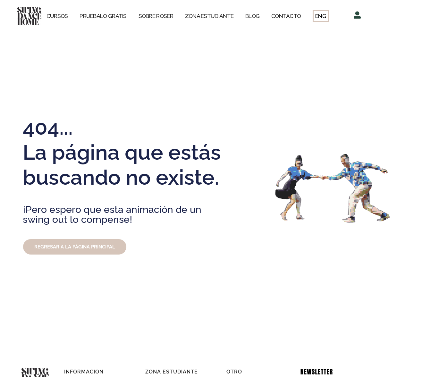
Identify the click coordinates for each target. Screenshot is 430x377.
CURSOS (57, 16)
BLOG (252, 16)
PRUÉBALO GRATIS (103, 16)
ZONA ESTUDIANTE (209, 16)
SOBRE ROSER (156, 16)
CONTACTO (286, 16)
